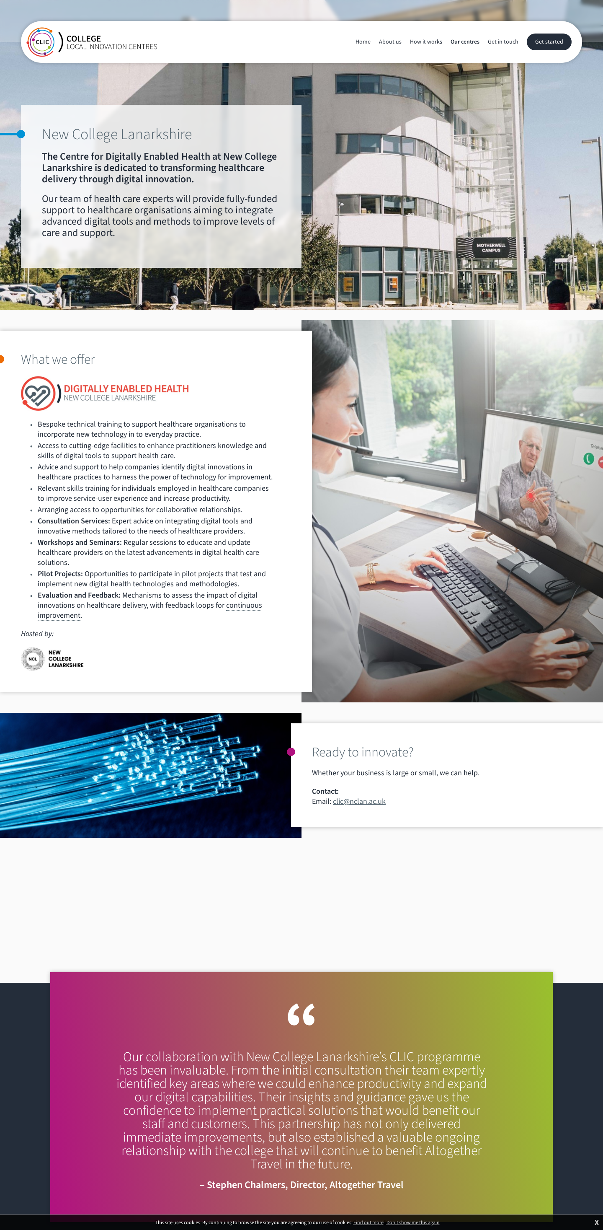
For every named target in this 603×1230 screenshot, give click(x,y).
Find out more (368, 1222)
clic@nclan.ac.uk (359, 801)
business (370, 773)
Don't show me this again (413, 1222)
